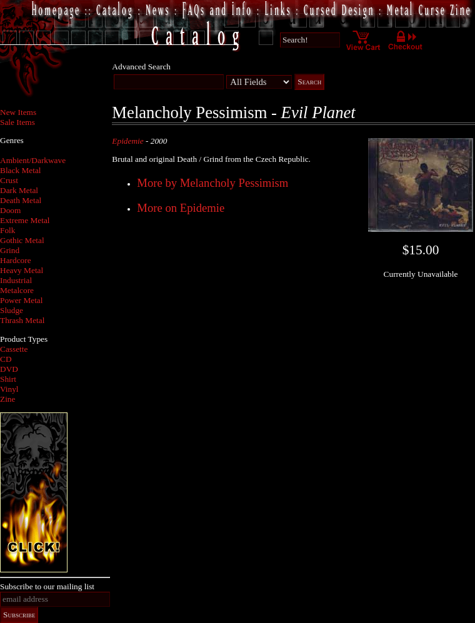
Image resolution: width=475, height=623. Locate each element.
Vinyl (9, 389)
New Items (18, 112)
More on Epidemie (180, 207)
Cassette (14, 349)
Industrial (16, 280)
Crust (9, 180)
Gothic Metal (22, 240)
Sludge (11, 310)
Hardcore (15, 260)
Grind (9, 250)
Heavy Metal (21, 270)
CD (6, 359)
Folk (7, 230)
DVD (9, 369)
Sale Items (17, 122)
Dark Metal (19, 190)
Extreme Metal (25, 220)
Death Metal (20, 200)
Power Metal (21, 300)
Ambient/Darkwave (33, 160)
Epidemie (127, 141)
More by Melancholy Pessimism (212, 182)
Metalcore (17, 290)
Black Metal (20, 170)
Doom (10, 210)
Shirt (8, 379)
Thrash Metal (22, 320)
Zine (7, 399)
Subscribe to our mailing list (47, 586)
